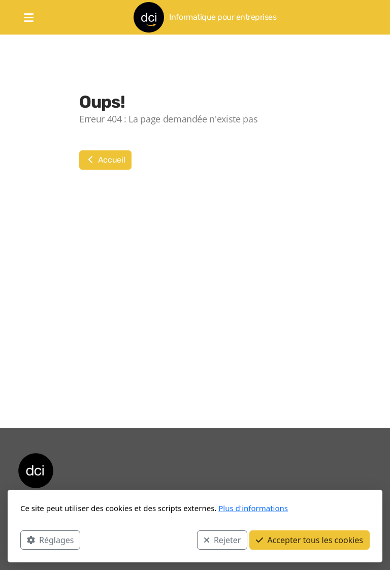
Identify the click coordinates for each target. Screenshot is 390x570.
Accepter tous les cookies (309, 540)
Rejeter (222, 540)
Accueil (105, 160)
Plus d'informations (253, 508)
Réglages (50, 540)
